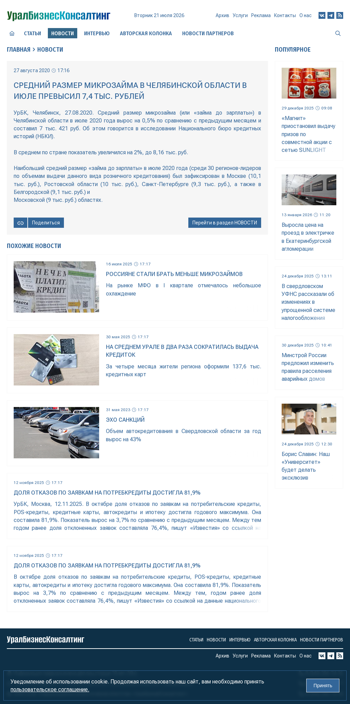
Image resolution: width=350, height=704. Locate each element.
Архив (222, 15)
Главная (18, 49)
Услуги (240, 15)
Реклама (261, 15)
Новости (50, 49)
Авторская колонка (146, 33)
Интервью (97, 33)
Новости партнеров (208, 33)
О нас (305, 15)
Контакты (285, 15)
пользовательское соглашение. (50, 689)
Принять (322, 685)
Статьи (32, 33)
